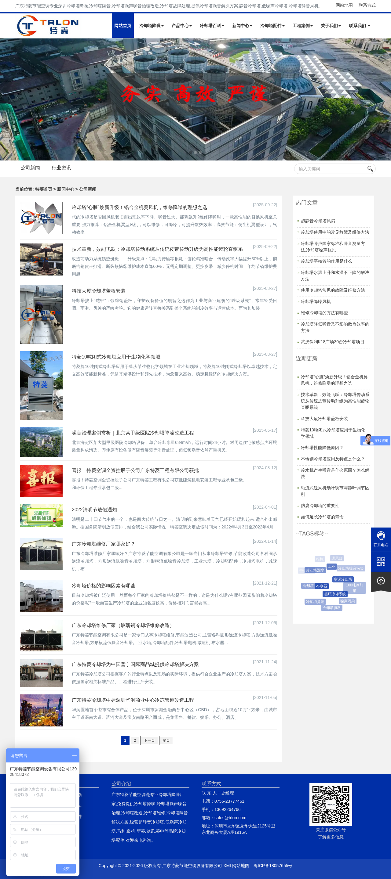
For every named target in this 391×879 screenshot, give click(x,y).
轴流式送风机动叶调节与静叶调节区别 (335, 491)
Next (6, 99)
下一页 (149, 740)
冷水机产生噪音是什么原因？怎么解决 (335, 473)
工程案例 (303, 25)
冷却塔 (308, 586)
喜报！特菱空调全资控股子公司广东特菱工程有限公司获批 (135, 470)
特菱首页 (43, 189)
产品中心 (182, 25)
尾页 (166, 740)
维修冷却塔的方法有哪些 (324, 312)
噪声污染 (348, 601)
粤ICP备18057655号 (273, 865)
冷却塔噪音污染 (351, 568)
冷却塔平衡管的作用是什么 (326, 261)
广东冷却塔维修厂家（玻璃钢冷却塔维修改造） (123, 625)
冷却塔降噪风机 (316, 301)
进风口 (337, 558)
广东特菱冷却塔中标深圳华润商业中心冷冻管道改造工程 (133, 700)
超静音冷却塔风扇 (318, 220)
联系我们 (359, 25)
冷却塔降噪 (151, 25)
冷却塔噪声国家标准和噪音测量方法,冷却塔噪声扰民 (333, 246)
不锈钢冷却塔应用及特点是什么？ (333, 458)
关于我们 (331, 25)
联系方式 (367, 5)
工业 (332, 566)
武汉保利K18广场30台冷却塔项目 (332, 341)
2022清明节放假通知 (94, 509)
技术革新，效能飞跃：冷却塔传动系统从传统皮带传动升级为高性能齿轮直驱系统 (335, 401)
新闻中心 (242, 25)
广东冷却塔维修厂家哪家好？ (103, 543)
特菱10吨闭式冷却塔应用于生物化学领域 (116, 356)
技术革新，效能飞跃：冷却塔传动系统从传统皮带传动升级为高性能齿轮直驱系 (157, 249)
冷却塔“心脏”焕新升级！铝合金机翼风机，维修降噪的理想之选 (139, 207)
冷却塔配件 (272, 25)
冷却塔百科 (212, 25)
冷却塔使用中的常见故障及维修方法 (335, 232)
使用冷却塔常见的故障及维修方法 (333, 290)
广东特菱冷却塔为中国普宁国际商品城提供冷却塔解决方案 (135, 664)
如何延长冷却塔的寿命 (322, 516)
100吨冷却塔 (354, 588)
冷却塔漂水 (316, 570)
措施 (319, 559)
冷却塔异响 (316, 602)
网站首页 (122, 25)
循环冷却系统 (336, 594)
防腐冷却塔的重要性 (320, 505)
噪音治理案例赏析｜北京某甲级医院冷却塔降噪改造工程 (133, 432)
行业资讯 (61, 167)
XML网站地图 (236, 865)
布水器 (322, 586)
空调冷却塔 (344, 579)
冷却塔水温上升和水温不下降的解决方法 (335, 275)
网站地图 (344, 5)
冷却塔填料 (332, 608)
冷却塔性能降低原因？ (322, 447)
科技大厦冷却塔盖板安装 (99, 291)
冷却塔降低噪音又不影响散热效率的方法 (335, 327)
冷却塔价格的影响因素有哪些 (103, 585)
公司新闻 (30, 167)
